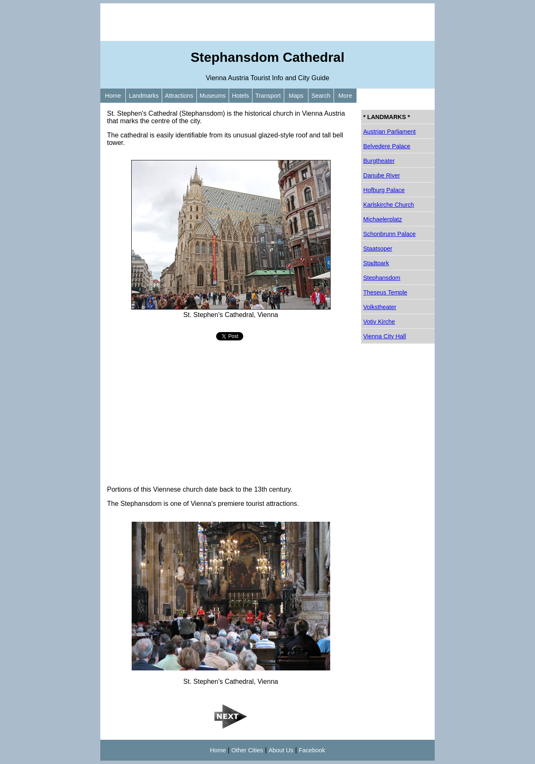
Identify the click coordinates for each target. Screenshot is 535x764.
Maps (296, 95)
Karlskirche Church (388, 204)
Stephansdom (381, 277)
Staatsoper (377, 248)
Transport (268, 95)
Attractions (179, 95)
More (345, 95)
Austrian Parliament (389, 131)
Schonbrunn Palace (389, 234)
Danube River (381, 175)
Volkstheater (379, 307)
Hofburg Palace (384, 190)
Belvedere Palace (386, 146)
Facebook (312, 750)
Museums (213, 95)
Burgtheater (379, 160)
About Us (281, 750)
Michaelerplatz (382, 219)
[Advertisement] (267, 22)
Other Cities (247, 750)
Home (112, 95)
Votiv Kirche (379, 321)
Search (321, 95)
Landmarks (143, 95)
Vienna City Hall (384, 336)
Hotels (240, 95)
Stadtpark (376, 263)
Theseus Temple (385, 292)
